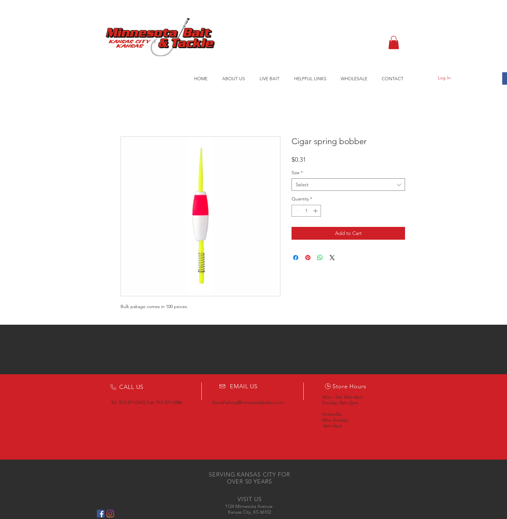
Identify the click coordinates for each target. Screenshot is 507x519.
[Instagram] (110, 513)
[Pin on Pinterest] (308, 257)
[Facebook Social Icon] (101, 513)
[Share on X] (332, 257)
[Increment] (316, 210)
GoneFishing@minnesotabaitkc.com (248, 402)
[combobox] (348, 184)
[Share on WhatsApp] (320, 257)
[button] (393, 42)
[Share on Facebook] (296, 257)
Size (297, 172)
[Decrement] (296, 210)
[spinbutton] (306, 210)
